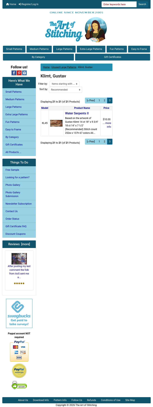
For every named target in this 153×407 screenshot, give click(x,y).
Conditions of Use (110, 400)
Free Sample (12, 169)
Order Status (12, 218)
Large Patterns (64, 49)
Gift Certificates (112, 57)
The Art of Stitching (86, 405)
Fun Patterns (117, 49)
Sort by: (43, 89)
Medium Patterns (39, 49)
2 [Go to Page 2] (104, 100)
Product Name (82, 108)
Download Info (41, 400)
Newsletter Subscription (19, 203)
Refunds (91, 400)
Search (142, 4)
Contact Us (12, 211)
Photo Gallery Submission (13, 194)
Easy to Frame (139, 49)
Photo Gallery (13, 184)
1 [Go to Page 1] (99, 100)
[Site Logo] (76, 27)
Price (106, 108)
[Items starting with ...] (64, 84)
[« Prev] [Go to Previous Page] (91, 100)
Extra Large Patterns (91, 49)
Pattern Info (60, 400)
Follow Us (76, 400)
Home (11, 4)
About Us (23, 400)
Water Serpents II (77, 113)
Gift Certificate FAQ (16, 226)
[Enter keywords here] (119, 4)
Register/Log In (28, 4)
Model (44, 108)
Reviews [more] (19, 244)
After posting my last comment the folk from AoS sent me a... (19, 266)
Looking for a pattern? (17, 177)
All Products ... (13, 152)
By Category (38, 57)
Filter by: (42, 83)
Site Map (130, 400)
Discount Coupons (16, 233)
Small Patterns (14, 49)
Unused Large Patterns (63, 67)
